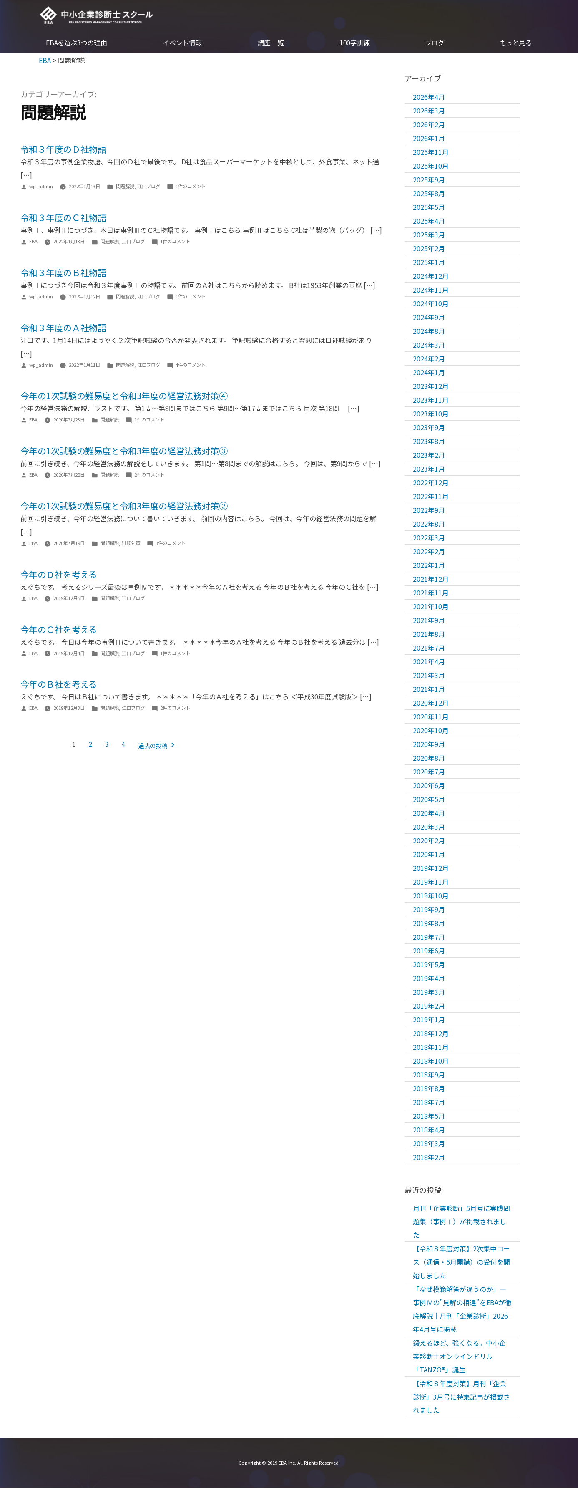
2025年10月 (431, 166)
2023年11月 (431, 400)
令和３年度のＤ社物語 (63, 149)
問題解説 (125, 186)
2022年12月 (431, 482)
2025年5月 (429, 207)
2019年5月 (429, 964)
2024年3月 (429, 345)
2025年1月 (429, 262)
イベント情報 (182, 43)
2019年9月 (429, 909)
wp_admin (41, 186)
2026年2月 (429, 124)
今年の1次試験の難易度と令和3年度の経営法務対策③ (124, 451)
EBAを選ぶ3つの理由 (76, 43)
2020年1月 (429, 854)
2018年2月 (429, 1157)
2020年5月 (429, 799)
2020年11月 (431, 716)
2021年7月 (429, 648)
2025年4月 (429, 221)
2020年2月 (429, 840)
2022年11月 (431, 496)
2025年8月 (429, 193)
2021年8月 (429, 634)
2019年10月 (431, 895)
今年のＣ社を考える (58, 629)
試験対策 (131, 543)
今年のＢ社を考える (58, 684)
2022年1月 (429, 565)
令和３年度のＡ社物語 (63, 327)
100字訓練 (354, 43)
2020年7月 (429, 772)
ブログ (435, 43)
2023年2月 (429, 455)
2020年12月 (431, 703)
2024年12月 (431, 276)
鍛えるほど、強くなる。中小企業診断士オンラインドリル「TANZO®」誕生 (459, 1356)
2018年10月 (431, 1061)
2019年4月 (429, 978)
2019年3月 (429, 992)
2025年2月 (429, 248)
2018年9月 (429, 1074)
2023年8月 (429, 441)
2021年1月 (429, 689)
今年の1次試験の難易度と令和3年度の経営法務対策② (124, 506)
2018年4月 (429, 1130)
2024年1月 (429, 372)
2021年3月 (429, 675)
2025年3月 (429, 235)
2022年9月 (429, 510)
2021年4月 (429, 661)
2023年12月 (431, 386)
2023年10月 (431, 414)
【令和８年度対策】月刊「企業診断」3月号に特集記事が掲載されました (461, 1397)
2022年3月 (429, 537)
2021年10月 (431, 606)
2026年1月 (429, 138)
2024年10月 (431, 303)
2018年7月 (429, 1102)
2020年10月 (431, 730)
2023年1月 (429, 469)
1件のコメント (191, 186)
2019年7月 (429, 937)
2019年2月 (429, 1006)
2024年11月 (431, 290)
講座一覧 (271, 43)
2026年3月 (429, 111)
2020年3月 (429, 827)
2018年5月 (429, 1116)
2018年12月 (431, 1033)
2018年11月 (431, 1047)
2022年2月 (429, 551)
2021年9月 (429, 620)
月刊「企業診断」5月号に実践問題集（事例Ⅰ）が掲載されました (461, 1221)
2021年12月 (431, 579)
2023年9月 (429, 427)
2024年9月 (429, 317)
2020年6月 (429, 785)
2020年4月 (429, 813)
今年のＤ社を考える (58, 574)
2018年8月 (429, 1088)
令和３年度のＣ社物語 (63, 218)
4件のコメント (191, 364)
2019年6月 (429, 951)
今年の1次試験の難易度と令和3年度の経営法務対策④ (124, 396)
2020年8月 (429, 758)
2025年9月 (429, 179)
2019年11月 (431, 882)
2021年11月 (431, 593)
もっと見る (516, 43)
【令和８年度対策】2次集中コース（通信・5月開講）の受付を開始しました (461, 1262)
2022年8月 (429, 524)
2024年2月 (429, 358)
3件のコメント (171, 543)
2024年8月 (429, 331)
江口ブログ (148, 186)
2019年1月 (429, 1019)
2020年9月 (429, 744)
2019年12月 (431, 868)
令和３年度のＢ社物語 (63, 273)
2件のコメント (149, 475)
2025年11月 (431, 152)
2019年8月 (429, 923)
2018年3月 (429, 1143)
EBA (97, 15)
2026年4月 (429, 97)
